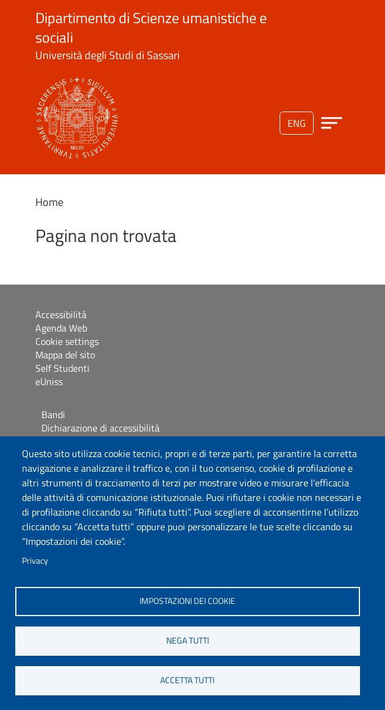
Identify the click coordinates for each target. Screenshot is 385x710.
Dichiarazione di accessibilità (100, 428)
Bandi (53, 414)
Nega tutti (187, 640)
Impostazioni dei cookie (187, 601)
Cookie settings (67, 341)
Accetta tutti (187, 680)
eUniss (49, 381)
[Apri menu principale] (332, 123)
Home (49, 202)
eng (297, 123)
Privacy (35, 561)
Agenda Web (61, 328)
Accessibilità (61, 314)
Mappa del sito (65, 354)
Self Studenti (62, 368)
